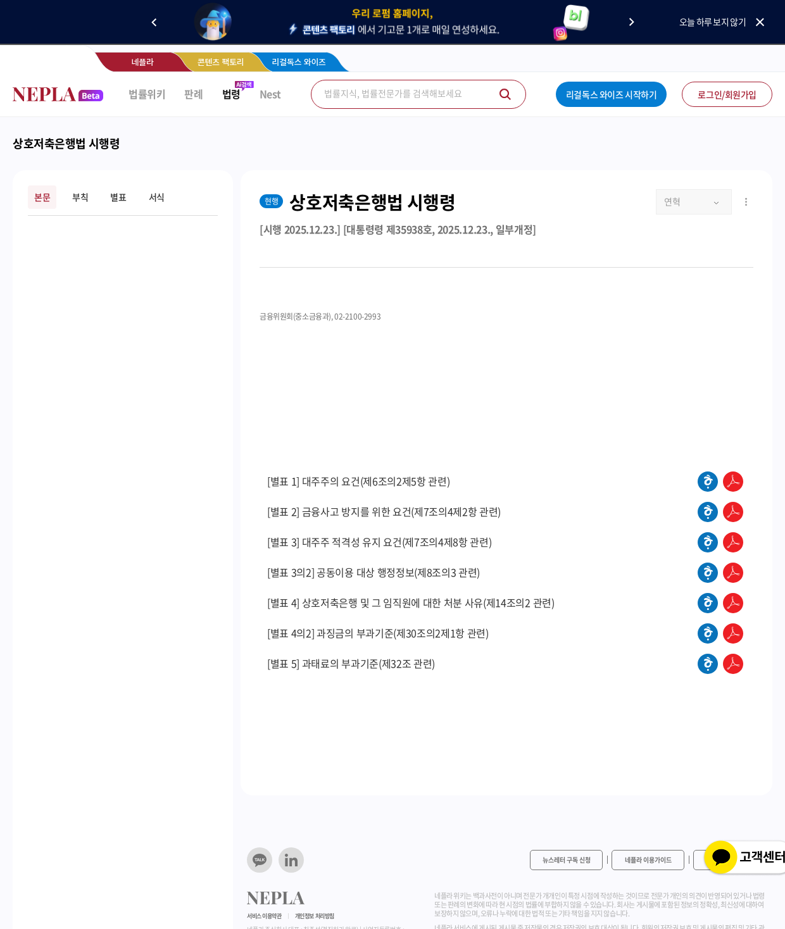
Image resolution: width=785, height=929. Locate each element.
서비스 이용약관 (264, 916)
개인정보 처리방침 (314, 916)
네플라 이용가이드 (648, 859)
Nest (270, 94)
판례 (193, 94)
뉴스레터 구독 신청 (567, 859)
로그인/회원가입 (727, 94)
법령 (231, 94)
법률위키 (147, 94)
